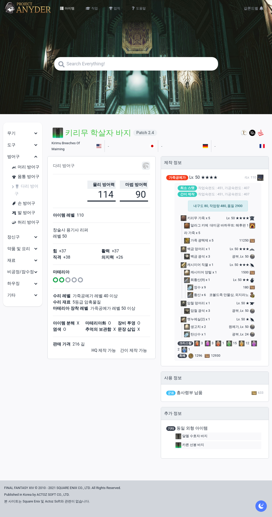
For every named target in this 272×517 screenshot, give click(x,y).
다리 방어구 (26, 190)
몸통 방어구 (25, 177)
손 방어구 (23, 203)
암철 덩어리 (193, 303)
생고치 (192, 327)
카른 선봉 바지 (190, 445)
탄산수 (192, 334)
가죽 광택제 (196, 240)
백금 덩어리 (193, 249)
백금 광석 (194, 256)
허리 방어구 (25, 222)
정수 (194, 287)
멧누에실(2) (193, 319)
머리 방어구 (25, 167)
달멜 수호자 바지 (191, 436)
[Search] (136, 64)
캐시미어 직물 (194, 265)
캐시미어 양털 (198, 272)
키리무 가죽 (193, 218)
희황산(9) (194, 280)
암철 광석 (194, 311)
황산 (194, 295)
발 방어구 (23, 213)
